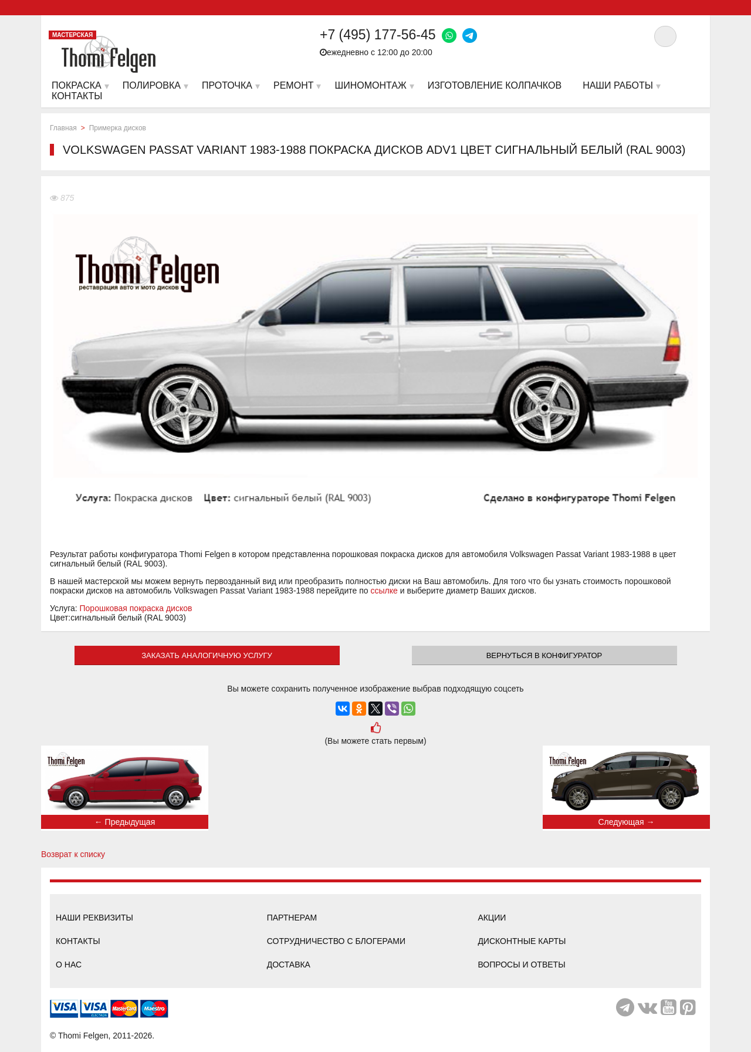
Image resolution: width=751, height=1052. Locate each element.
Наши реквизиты (94, 917)
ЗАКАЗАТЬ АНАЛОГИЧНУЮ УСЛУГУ (206, 655)
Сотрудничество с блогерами (336, 941)
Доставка (288, 964)
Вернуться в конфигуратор (544, 655)
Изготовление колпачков (494, 85)
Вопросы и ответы (521, 964)
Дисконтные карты (522, 941)
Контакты (78, 941)
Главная (63, 128)
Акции (492, 917)
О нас (69, 964)
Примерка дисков (117, 128)
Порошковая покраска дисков (136, 608)
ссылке (384, 590)
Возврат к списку (73, 854)
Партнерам (292, 917)
